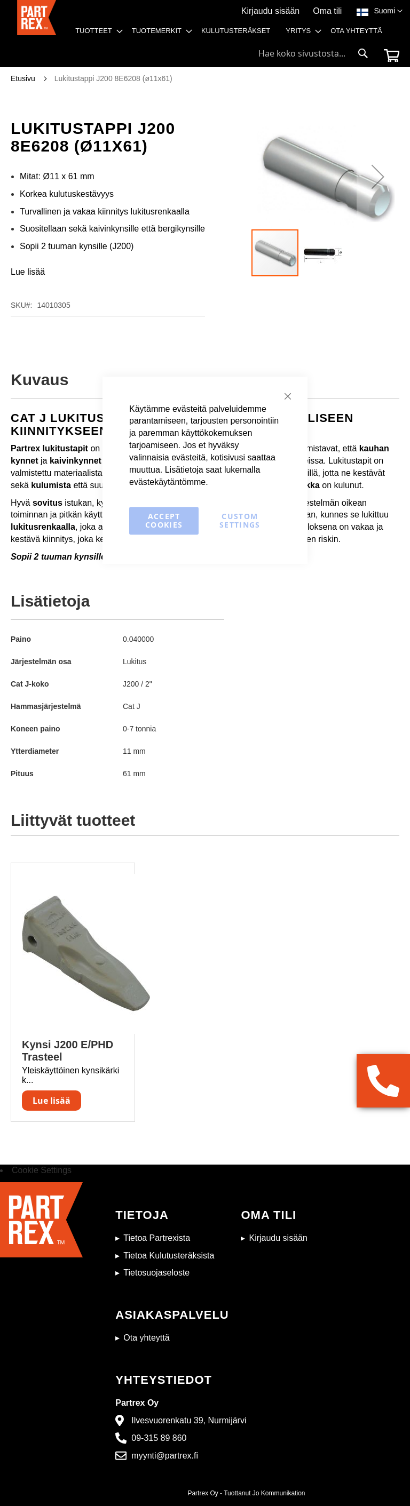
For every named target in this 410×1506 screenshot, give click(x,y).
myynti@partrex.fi (164, 1455)
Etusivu (23, 78)
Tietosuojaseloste (156, 1272)
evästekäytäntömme (167, 482)
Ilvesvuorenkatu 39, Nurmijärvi (188, 1420)
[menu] (232, 33)
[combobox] (313, 53)
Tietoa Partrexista (156, 1237)
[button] (388, 11)
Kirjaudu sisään (270, 10)
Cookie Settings (42, 1170)
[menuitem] (96, 31)
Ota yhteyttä (146, 1337)
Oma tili (327, 10)
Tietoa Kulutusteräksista (168, 1255)
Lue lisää (28, 271)
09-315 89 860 (158, 1438)
